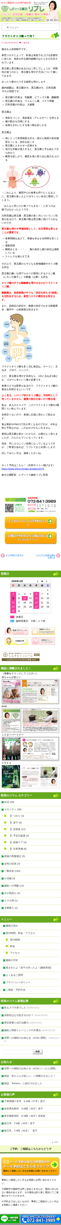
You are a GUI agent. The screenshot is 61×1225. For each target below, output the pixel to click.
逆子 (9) (17, 822)
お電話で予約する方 (28, 537)
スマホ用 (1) (11, 900)
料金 (12, 946)
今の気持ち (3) (12, 893)
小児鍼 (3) (9, 878)
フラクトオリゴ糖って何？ (18, 36)
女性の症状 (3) (12, 863)
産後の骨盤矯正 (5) (14, 856)
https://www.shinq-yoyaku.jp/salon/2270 (23, 469)
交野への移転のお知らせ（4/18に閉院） (26, 1038)
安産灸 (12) (19, 829)
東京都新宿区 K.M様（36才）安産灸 (24, 1116)
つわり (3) (18, 816)
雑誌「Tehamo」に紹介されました (23, 1083)
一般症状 (25, 43)
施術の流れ (12, 925)
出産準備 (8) (20, 848)
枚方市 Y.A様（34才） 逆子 (20, 1130)
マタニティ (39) (12, 809)
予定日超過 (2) (21, 835)
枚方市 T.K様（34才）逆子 (19, 1123)
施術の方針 (12, 960)
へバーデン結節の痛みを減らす (45, 556)
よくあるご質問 (14, 975)
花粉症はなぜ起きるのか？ (19, 1015)
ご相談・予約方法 (15, 989)
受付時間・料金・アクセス (20, 933)
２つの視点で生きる (14, 555)
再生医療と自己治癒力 (16, 1022)
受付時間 (15, 939)
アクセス (15, 953)
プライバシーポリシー (18, 982)
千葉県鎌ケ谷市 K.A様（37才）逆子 (24, 1101)
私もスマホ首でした (15, 1007)
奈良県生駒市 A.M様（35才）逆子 (23, 1108)
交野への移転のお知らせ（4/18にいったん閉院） (31, 1068)
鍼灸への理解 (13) (14, 885)
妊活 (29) (9, 802)
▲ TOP (55, 1142)
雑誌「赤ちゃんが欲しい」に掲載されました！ (29, 1076)
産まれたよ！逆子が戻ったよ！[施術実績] (28, 967)
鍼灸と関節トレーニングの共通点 (22, 1030)
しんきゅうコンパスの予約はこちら (27, 522)
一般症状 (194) (12, 871)
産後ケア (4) (20, 842)
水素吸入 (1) (11, 908)
